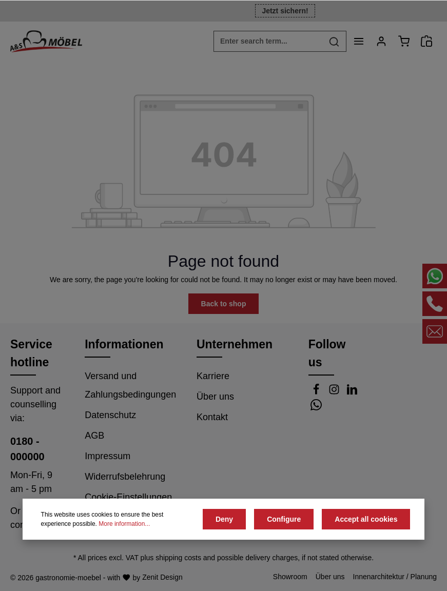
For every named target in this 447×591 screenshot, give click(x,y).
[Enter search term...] (268, 41)
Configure (284, 519)
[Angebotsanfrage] (426, 41)
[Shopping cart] (404, 41)
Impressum (107, 456)
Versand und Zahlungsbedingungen (130, 385)
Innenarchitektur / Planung (395, 577)
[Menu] (358, 41)
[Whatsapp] (316, 407)
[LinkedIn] (352, 392)
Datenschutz (110, 415)
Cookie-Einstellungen (128, 497)
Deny (224, 519)
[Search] (334, 41)
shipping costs (178, 558)
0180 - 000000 (27, 449)
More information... (124, 523)
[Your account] (381, 41)
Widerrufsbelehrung (125, 476)
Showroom (290, 577)
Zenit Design (162, 577)
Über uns (215, 396)
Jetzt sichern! (285, 11)
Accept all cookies (366, 519)
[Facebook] (317, 392)
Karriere (213, 376)
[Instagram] (335, 392)
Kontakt (212, 417)
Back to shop (223, 304)
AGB (94, 435)
